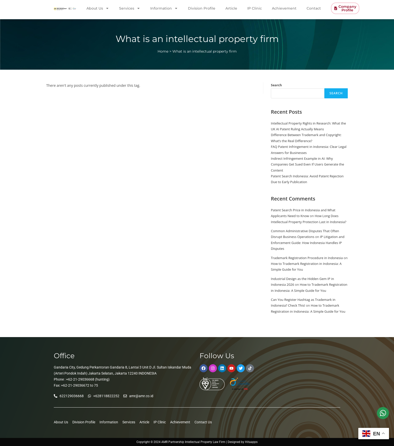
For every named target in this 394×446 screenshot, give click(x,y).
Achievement (284, 7)
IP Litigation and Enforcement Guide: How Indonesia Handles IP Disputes (307, 242)
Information (164, 7)
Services (129, 7)
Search (276, 85)
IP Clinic (254, 7)
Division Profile (201, 7)
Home (163, 51)
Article (231, 7)
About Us (97, 7)
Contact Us (203, 422)
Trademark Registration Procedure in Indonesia (307, 258)
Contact (314, 7)
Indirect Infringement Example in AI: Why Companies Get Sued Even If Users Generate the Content (307, 164)
